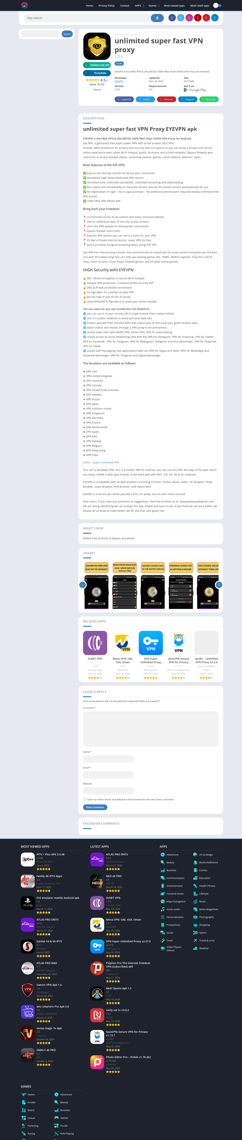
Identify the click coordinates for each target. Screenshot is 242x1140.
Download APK (96, 65)
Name (87, 751)
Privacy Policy (107, 5)
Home (89, 5)
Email (87, 767)
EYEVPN (119, 81)
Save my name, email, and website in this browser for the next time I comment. (130, 799)
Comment (89, 707)
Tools (135, 34)
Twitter (144, 99)
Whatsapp (208, 99)
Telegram (187, 99)
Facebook (124, 99)
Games (152, 5)
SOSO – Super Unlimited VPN (101, 462)
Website (87, 783)
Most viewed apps (174, 5)
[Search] (94, 18)
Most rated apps (199, 5)
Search (67, 34)
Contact (124, 5)
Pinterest (166, 99)
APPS (138, 5)
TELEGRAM (94, 73)
